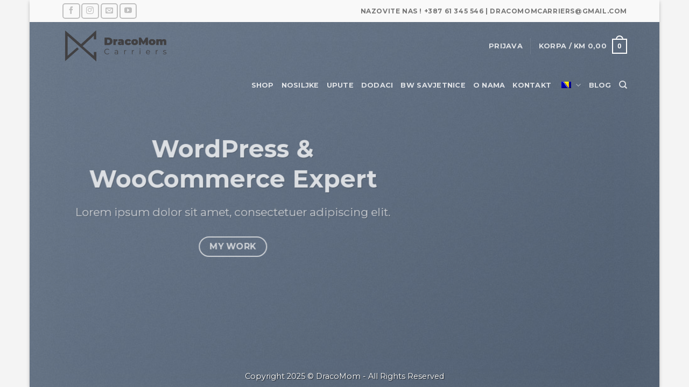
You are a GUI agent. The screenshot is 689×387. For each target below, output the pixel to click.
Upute (340, 85)
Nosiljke (300, 85)
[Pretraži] (623, 85)
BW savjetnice (432, 85)
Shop (262, 85)
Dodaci (377, 85)
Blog (600, 85)
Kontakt (531, 85)
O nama (489, 85)
